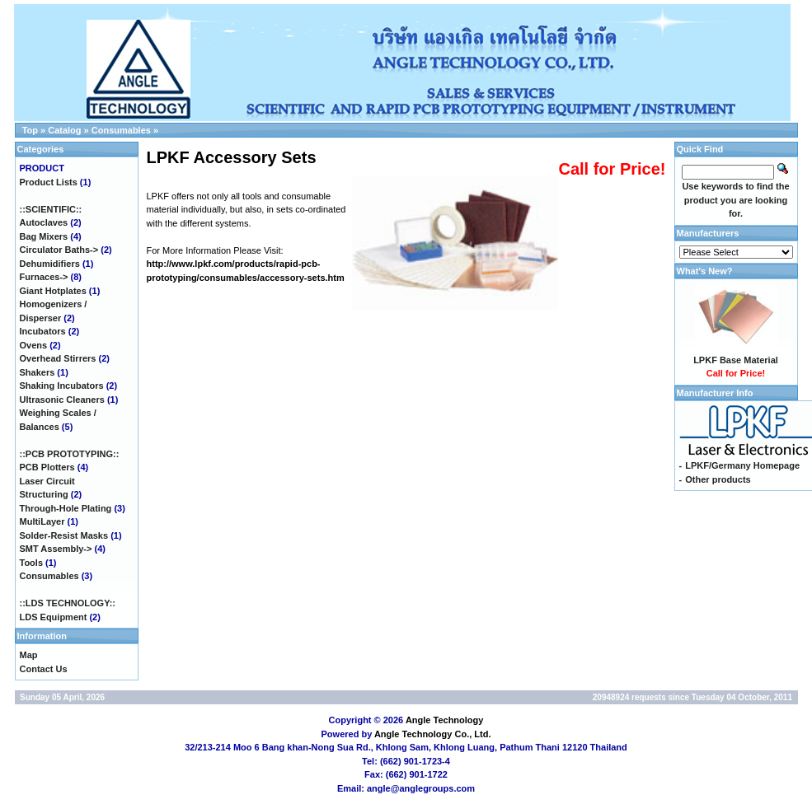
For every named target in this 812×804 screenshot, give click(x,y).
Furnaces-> (44, 277)
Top (30, 130)
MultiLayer (42, 521)
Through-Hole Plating (66, 508)
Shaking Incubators (62, 385)
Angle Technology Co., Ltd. (432, 734)
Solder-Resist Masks (64, 535)
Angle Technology (445, 720)
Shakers (37, 372)
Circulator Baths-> (59, 250)
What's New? (705, 271)
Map (29, 655)
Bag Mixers (44, 236)
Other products (717, 479)
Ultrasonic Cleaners (62, 399)
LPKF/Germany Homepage (742, 465)
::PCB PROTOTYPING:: (70, 454)
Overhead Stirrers (58, 358)
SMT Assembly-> (56, 549)
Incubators (43, 331)
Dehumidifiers (50, 264)
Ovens (34, 345)
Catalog (64, 130)
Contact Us (44, 669)
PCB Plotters (47, 467)
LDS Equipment (53, 617)
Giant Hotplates (53, 291)
